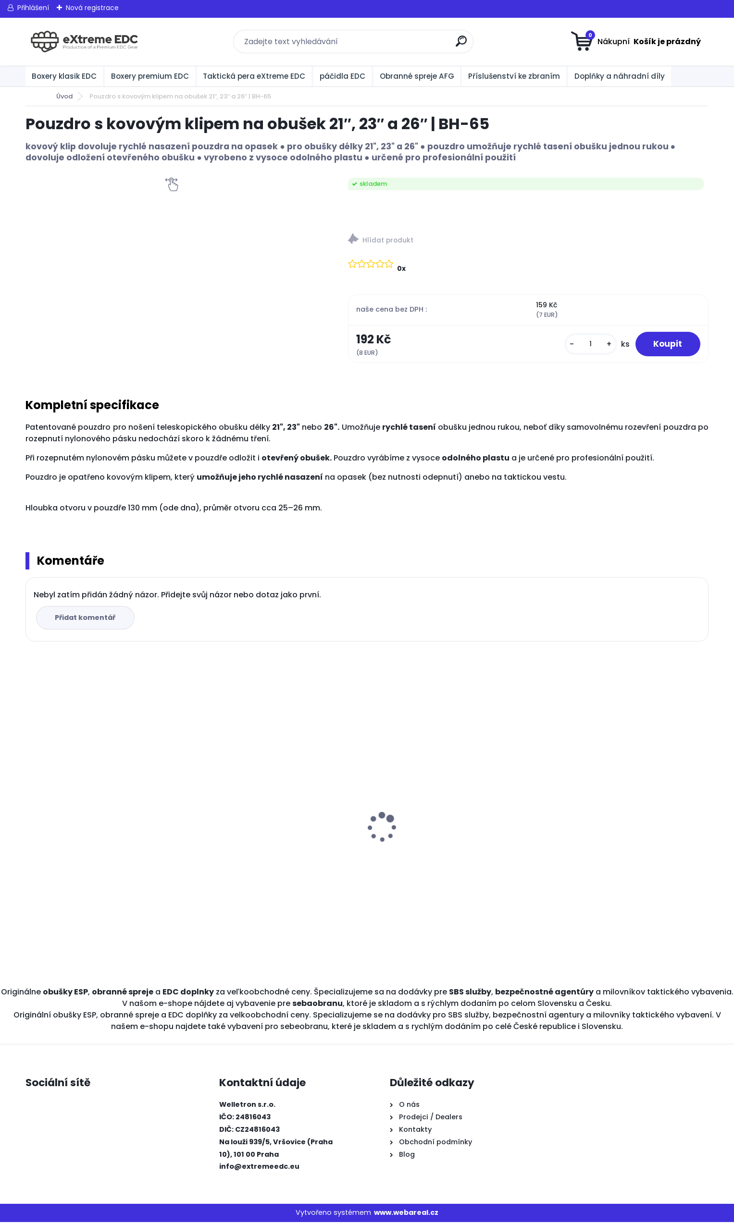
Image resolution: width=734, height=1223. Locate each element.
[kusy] (587, 344)
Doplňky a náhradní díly (619, 76)
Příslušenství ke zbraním (514, 76)
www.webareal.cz (406, 1213)
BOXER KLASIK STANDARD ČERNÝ (432, 842)
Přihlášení (33, 7)
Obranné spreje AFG (417, 76)
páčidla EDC (342, 76)
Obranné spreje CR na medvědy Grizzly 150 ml (275, 847)
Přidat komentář (86, 618)
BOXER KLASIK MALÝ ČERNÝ (593, 794)
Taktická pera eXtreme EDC (254, 76)
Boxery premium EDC (150, 76)
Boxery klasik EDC (64, 76)
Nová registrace (92, 7)
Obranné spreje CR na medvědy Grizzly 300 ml (104, 847)
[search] (462, 45)
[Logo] (84, 42)
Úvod (64, 96)
